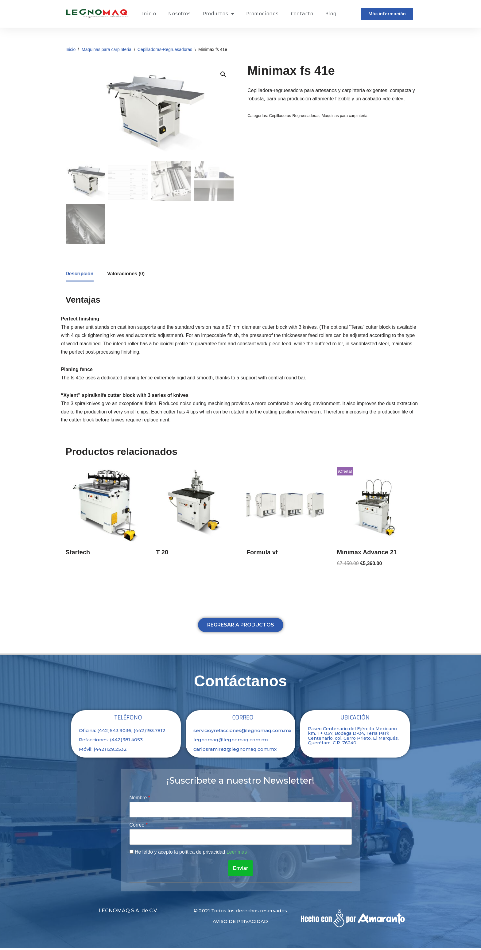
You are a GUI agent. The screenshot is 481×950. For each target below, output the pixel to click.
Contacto (302, 14)
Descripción (80, 274)
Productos (218, 14)
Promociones (262, 14)
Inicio (149, 14)
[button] (387, 14)
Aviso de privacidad (240, 923)
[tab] (80, 275)
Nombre (139, 799)
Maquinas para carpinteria (106, 49)
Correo (138, 827)
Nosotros (179, 14)
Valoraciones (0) (126, 274)
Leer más (237, 854)
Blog (330, 14)
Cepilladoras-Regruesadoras (165, 49)
